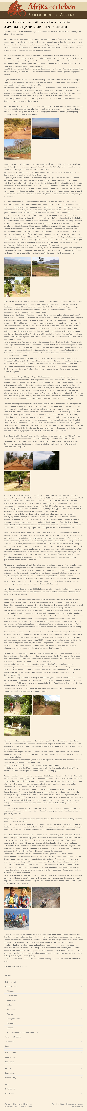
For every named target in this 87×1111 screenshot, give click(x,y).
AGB (7, 1084)
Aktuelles (8, 975)
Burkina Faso (12, 996)
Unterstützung (10, 1078)
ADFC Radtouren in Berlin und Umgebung (22, 1032)
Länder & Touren (11, 986)
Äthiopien (10, 991)
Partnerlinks (10, 1073)
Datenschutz (10, 1089)
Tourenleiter (10, 1041)
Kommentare (10, 1057)
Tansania (10, 1023)
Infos (7, 1046)
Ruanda (10, 1014)
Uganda (10, 1028)
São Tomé (11, 1009)
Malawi (9, 1005)
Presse (8, 1068)
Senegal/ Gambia (13, 1018)
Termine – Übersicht (12, 1037)
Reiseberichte (10, 1053)
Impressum (9, 1093)
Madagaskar (12, 1000)
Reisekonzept (10, 982)
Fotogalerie (9, 1062)
